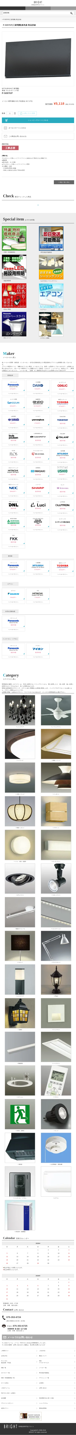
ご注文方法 (42, 1350)
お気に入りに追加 (27, 113)
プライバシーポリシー (7, 1403)
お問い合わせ (43, 1388)
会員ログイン (4, 1408)
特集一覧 (3, 1367)
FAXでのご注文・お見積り (8, 1393)
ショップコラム (43, 1403)
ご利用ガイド (4, 1350)
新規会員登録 (43, 1408)
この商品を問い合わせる (18, 136)
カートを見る (4, 1383)
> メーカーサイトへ (13, 393)
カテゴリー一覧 (5, 1372)
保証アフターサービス (44, 1361)
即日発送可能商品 (44, 1372)
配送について (43, 1355)
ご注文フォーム (5, 1388)
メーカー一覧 (43, 1367)
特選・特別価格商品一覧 (8, 1377)
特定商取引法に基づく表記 (46, 1398)
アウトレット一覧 (44, 1377)
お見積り (41, 1383)
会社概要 (3, 1398)
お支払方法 (4, 1355)
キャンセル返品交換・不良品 (6, 1361)
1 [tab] (38, 205)
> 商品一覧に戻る (64, 182)
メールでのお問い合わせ (20, 1337)
